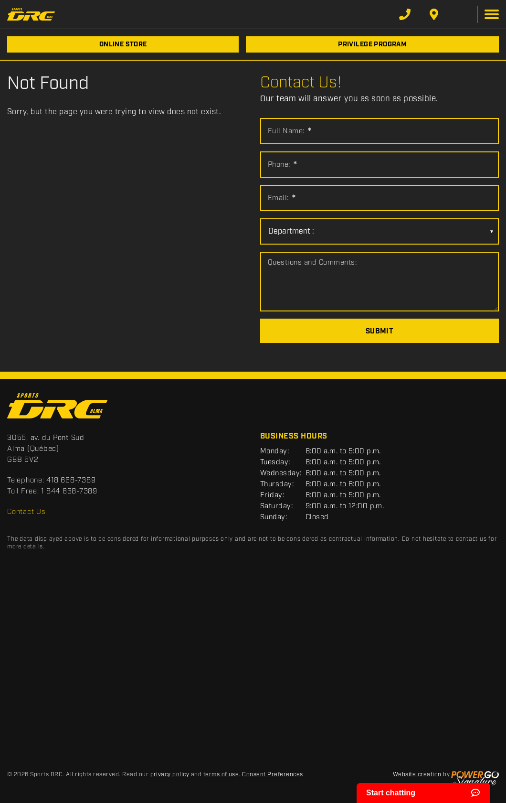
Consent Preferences (272, 774)
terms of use (221, 774)
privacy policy (170, 774)
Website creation (417, 774)
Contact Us (26, 512)
